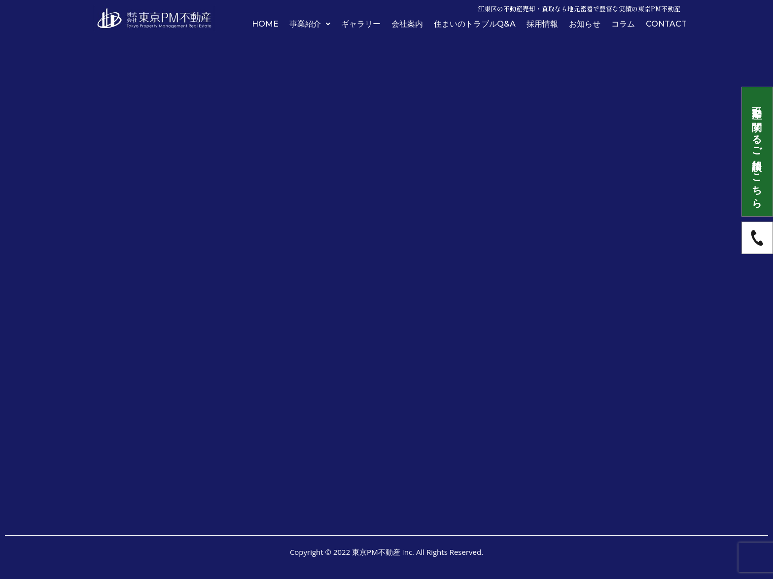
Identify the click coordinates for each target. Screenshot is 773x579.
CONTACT (666, 24)
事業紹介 (309, 24)
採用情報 (542, 24)
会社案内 (407, 24)
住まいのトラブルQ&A (475, 24)
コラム (623, 24)
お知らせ (584, 24)
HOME (265, 24)
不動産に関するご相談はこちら (757, 151)
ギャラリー (361, 24)
